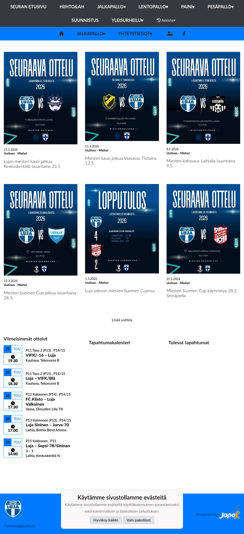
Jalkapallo (111, 6)
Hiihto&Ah (72, 6)
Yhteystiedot (135, 33)
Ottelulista (15, 466)
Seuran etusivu (28, 6)
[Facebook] (184, 33)
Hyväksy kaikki (105, 520)
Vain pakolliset (139, 520)
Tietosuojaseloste (20, 525)
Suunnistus (85, 20)
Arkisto (166, 20)
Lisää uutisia (122, 319)
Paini (187, 6)
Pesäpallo (220, 6)
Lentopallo (153, 6)
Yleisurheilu (127, 20)
